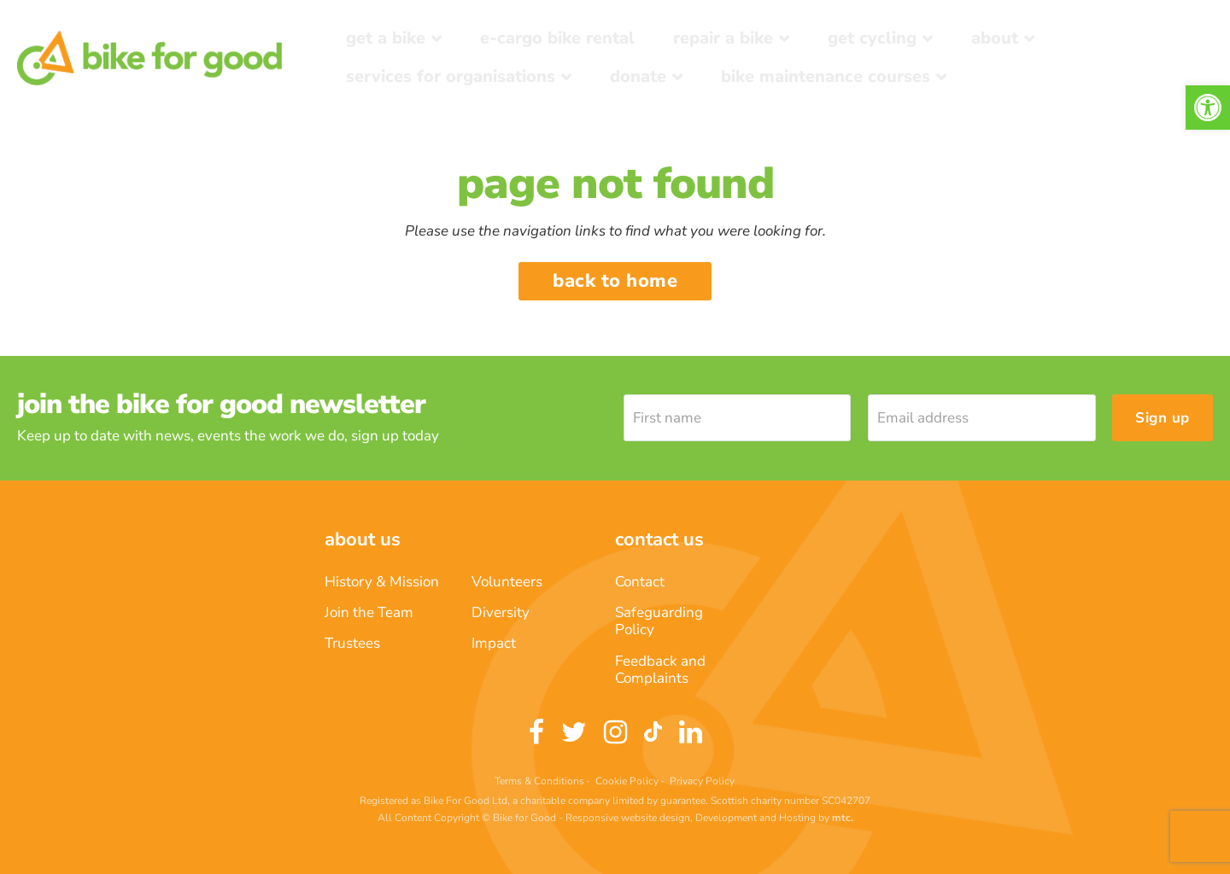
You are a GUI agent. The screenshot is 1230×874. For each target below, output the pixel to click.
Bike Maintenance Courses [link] (825, 76)
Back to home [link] (615, 281)
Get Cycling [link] (872, 38)
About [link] (994, 38)
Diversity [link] (501, 612)
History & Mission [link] (382, 581)
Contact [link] (640, 581)
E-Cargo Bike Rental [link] (557, 38)
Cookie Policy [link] (627, 781)
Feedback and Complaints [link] (660, 669)
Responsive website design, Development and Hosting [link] (690, 817)
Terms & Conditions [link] (539, 781)
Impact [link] (494, 643)
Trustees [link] (352, 643)
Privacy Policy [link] (702, 781)
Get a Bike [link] (385, 38)
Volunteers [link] (507, 581)
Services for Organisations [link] (450, 76)
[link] (1208, 107)
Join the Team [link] (369, 612)
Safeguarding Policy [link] (659, 621)
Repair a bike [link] (723, 38)
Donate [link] (638, 76)
